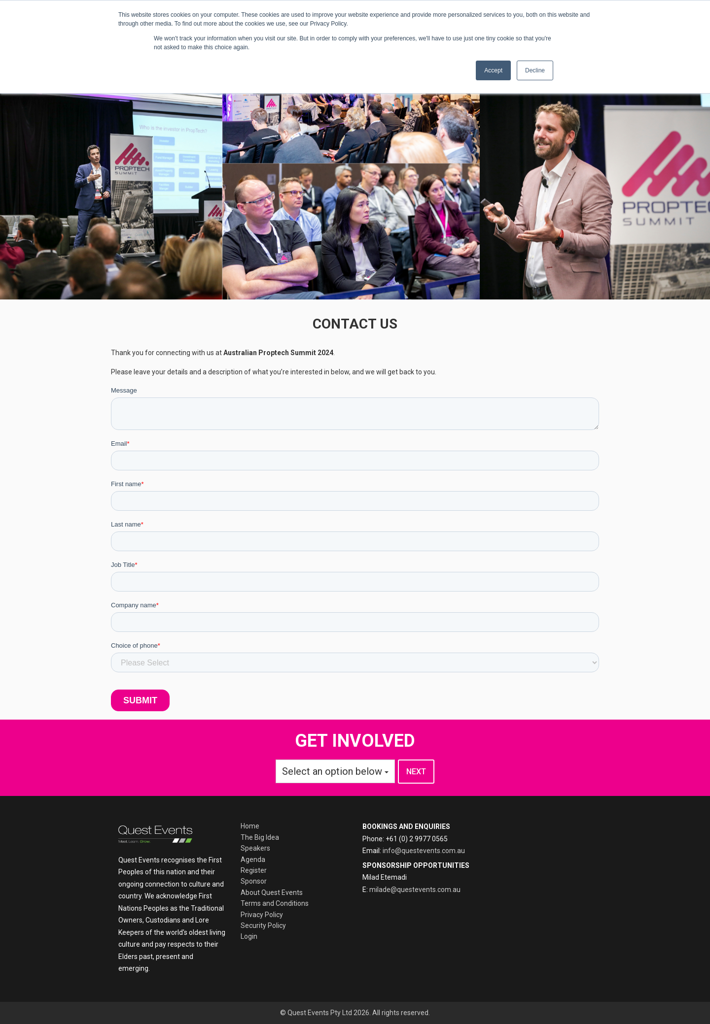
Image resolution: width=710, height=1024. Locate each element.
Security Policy (263, 925)
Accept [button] (493, 70)
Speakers (255, 848)
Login (249, 936)
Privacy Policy (262, 915)
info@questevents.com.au (424, 851)
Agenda (253, 859)
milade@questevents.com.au (415, 889)
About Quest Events (272, 892)
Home (250, 826)
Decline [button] (535, 70)
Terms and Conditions (275, 903)
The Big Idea (260, 837)
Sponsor (254, 881)
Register (254, 870)
